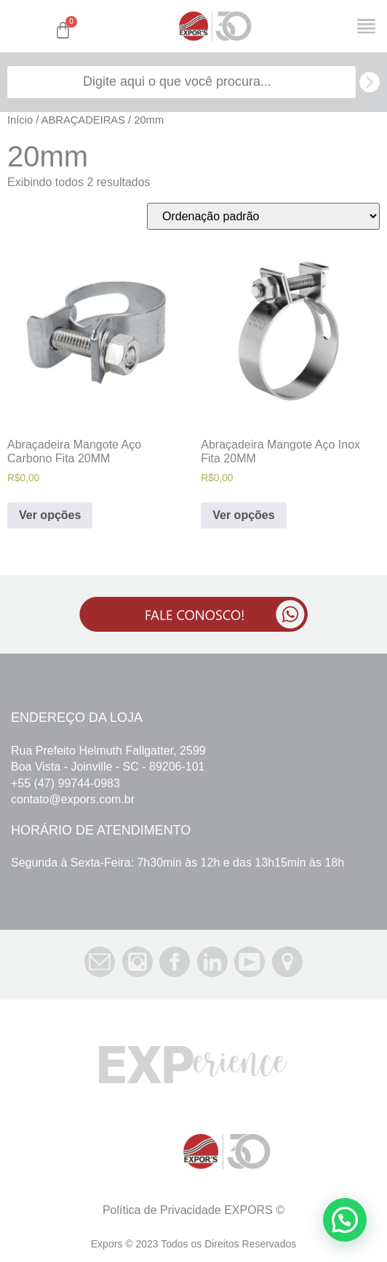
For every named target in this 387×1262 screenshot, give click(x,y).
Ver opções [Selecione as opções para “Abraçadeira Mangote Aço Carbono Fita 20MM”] (50, 515)
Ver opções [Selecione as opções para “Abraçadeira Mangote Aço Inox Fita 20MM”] (243, 515)
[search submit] (369, 82)
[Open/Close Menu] (366, 26)
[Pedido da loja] (263, 216)
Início (20, 120)
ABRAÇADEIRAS (83, 120)
